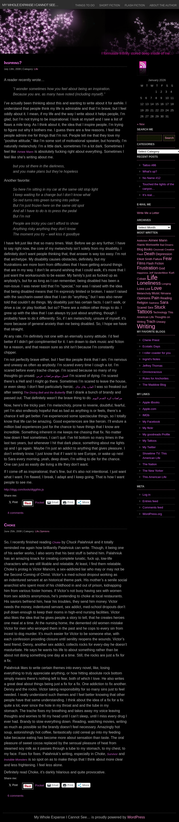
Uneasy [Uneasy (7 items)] (161, 321)
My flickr (148, 428)
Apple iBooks (151, 402)
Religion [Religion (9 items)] (142, 302)
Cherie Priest (151, 340)
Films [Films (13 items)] (141, 263)
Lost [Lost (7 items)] (147, 288)
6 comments (15, 795)
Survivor (112, 754)
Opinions (44, 531)
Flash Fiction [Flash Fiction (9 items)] (155, 263)
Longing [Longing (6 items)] (166, 283)
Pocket (39, 502)
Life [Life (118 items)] (152, 277)
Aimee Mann (25, 151)
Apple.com (149, 409)
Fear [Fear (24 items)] (167, 258)
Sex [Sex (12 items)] (150, 307)
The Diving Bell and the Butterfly (44, 392)
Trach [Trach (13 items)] (150, 321)
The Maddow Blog (154, 384)
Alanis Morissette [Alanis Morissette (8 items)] (148, 244)
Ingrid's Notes (151, 359)
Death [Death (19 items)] (149, 254)
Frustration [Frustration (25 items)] (147, 267)
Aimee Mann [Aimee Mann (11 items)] (158, 240)
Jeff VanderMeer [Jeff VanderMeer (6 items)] (158, 272)
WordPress (136, 817)
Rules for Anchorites (155, 378)
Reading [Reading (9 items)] (166, 298)
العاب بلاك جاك (84, 387)
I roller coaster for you (157, 353)
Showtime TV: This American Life (155, 456)
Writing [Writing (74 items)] (146, 326)
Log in (146, 494)
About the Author (163, 5)
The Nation (150, 464)
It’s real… (149, 195)
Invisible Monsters (15, 759)
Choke (9, 525)
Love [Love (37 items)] (156, 288)
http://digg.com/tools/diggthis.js (24, 489)
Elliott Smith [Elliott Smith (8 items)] (144, 259)
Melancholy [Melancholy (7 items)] (144, 293)
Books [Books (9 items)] (148, 249)
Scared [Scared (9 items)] (142, 307)
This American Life (154, 477)
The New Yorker (153, 470)
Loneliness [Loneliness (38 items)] (149, 283)
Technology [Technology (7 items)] (160, 312)
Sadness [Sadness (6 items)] (154, 302)
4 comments (15, 512)
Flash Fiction (135, 5)
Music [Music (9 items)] (156, 293)
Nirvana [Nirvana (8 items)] (166, 293)
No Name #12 (151, 178)
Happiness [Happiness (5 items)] (142, 272)
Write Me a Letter (148, 213)
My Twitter (149, 447)
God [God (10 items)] (162, 268)
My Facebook (151, 421)
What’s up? (150, 171)
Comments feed (153, 507)
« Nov (141, 124)
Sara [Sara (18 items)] (164, 302)
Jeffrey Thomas (152, 365)
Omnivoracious (152, 372)
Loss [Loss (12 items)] (140, 288)
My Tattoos (150, 440)
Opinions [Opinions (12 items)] (144, 298)
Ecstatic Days (151, 346)
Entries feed (150, 501)
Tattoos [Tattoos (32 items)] (144, 311)
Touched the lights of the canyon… (158, 186)
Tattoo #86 (149, 165)
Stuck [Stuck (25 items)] (159, 307)
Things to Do (84, 5)
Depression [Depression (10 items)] (164, 254)
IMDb (146, 415)
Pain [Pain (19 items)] (155, 298)
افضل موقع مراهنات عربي (52, 376)
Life (36, 69)
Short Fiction (109, 5)
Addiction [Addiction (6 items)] (142, 240)
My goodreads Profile (156, 434)
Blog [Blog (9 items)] (140, 249)
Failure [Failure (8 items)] (157, 259)
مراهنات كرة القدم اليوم (107, 398)
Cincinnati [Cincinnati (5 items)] (158, 249)
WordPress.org (152, 514)
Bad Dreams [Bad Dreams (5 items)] (166, 244)
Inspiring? (13, 62)
